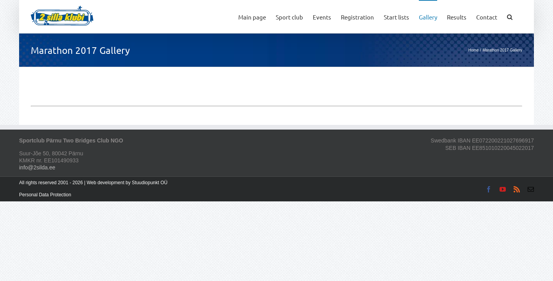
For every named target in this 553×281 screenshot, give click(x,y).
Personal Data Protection (45, 194)
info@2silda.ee (37, 167)
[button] (519, 16)
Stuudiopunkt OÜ (149, 182)
